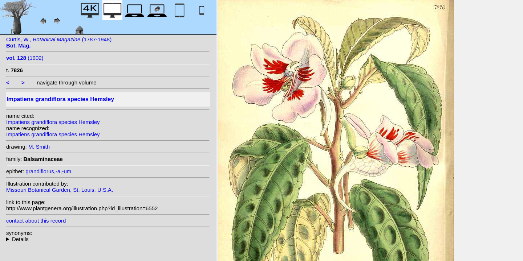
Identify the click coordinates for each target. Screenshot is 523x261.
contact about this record (36, 221)
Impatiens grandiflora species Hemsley (53, 122)
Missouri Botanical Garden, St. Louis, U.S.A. (59, 190)
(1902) (25, 58)
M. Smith (39, 147)
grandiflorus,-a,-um (48, 171)
